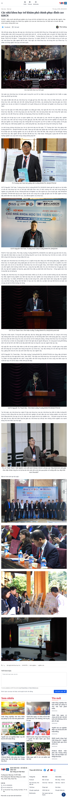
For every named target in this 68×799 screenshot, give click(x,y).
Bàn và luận (45, 779)
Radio (25, 3)
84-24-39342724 (7, 787)
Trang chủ (32, 776)
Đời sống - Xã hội (60, 779)
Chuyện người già (34, 790)
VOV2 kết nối (45, 790)
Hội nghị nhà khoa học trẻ (13, 665)
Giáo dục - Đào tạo (6, 9)
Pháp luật (45, 787)
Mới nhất (44, 776)
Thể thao (31, 787)
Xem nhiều (58, 776)
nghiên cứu (41, 665)
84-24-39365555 (7, 785)
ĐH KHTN (24, 665)
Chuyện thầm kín (60, 790)
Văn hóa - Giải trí (60, 782)
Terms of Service (32, 687)
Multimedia (36, 3)
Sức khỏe (57, 787)
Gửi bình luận (60, 691)
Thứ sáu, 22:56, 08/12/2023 (59, 9)
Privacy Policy (24, 687)
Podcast (30, 3)
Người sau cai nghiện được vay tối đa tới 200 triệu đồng (59, 729)
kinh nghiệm (33, 665)
